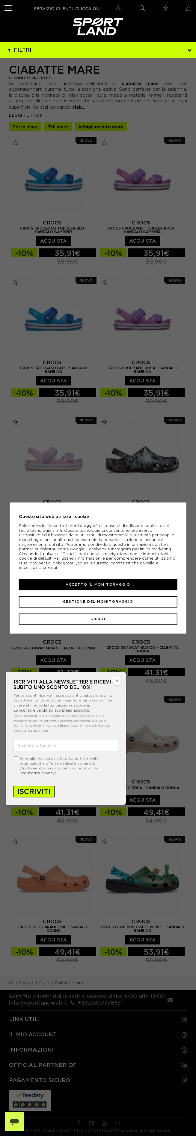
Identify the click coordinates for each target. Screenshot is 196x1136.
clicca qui (47, 568)
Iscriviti (34, 791)
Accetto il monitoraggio (98, 584)
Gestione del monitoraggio (98, 601)
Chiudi (98, 619)
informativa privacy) (37, 773)
